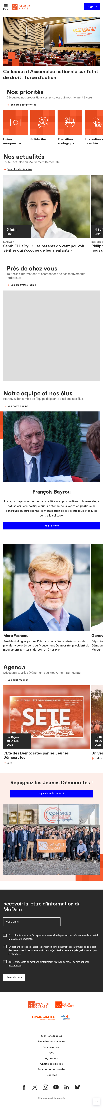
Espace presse (51, 1047)
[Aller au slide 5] (55, 57)
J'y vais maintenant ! (51, 793)
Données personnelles (51, 1041)
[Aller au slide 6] (58, 57)
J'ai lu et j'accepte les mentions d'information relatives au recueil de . (49, 964)
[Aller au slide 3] (50, 57)
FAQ (51, 1052)
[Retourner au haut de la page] (96, 1101)
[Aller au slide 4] (52, 57)
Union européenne (12, 141)
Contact (51, 1075)
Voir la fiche (51, 525)
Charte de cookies (51, 1064)
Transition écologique (66, 141)
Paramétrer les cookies (51, 1069)
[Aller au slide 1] (45, 57)
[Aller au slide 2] (47, 57)
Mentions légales (51, 1036)
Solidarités (38, 139)
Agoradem (51, 1058)
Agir (92, 6)
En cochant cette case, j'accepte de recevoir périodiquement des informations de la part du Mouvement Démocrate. (54, 937)
